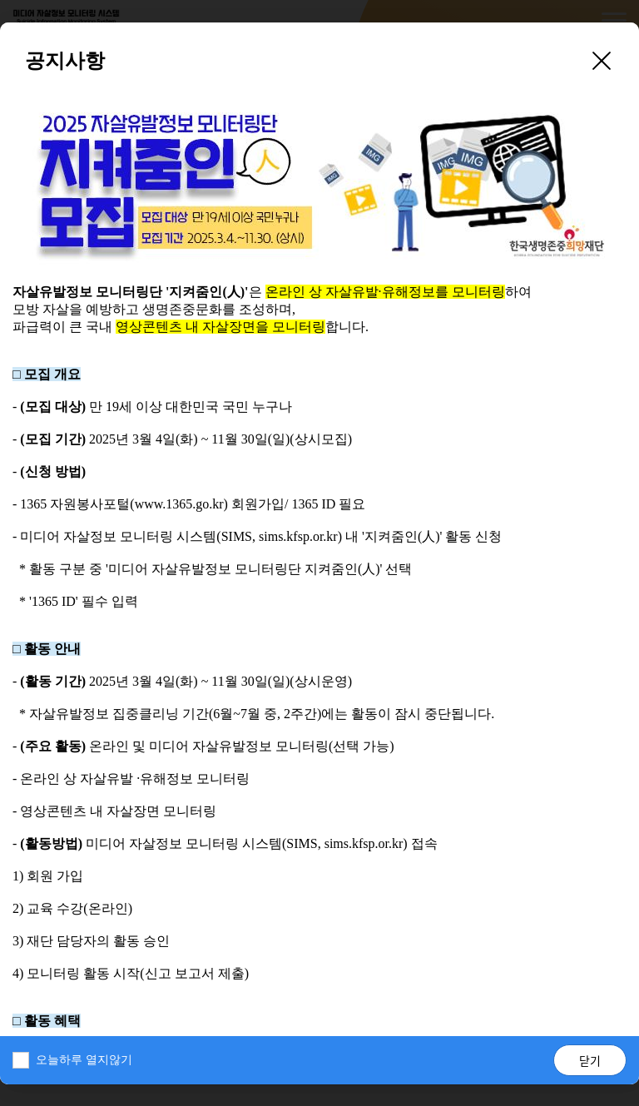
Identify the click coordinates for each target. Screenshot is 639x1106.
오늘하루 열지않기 (84, 1060)
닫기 (590, 1060)
